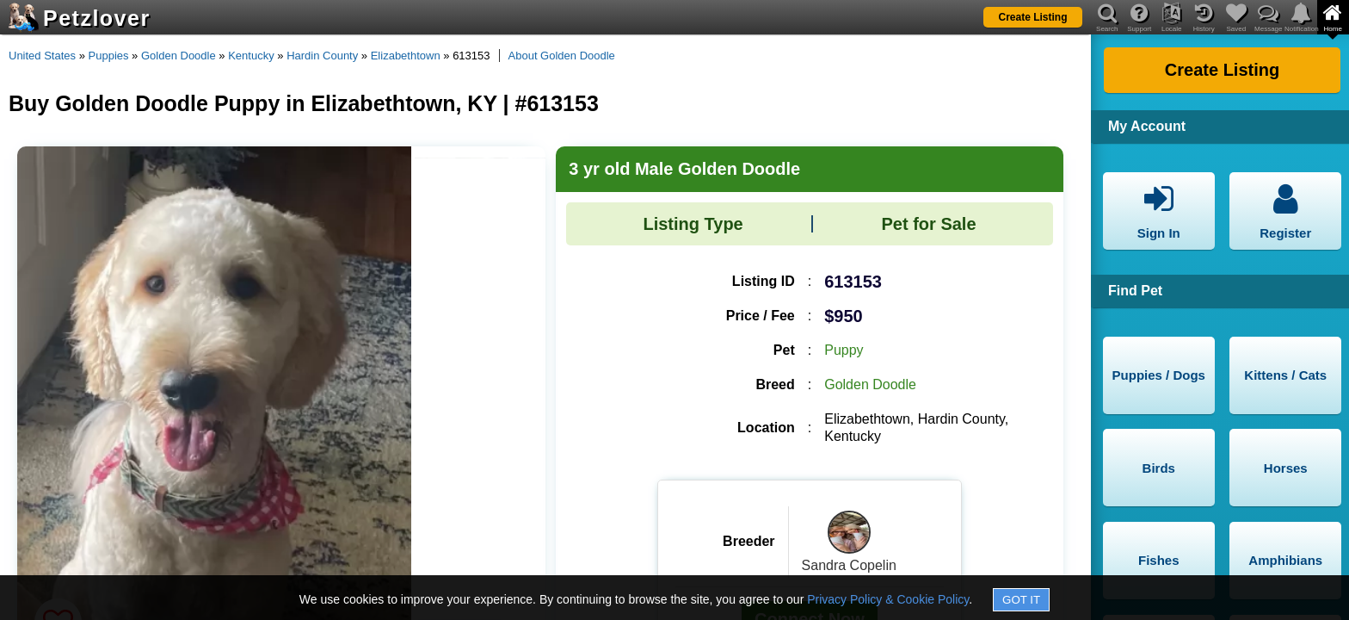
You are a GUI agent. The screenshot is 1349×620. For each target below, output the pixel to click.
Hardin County (322, 55)
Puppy (843, 350)
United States (42, 55)
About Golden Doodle (561, 55)
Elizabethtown (405, 55)
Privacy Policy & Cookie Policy (888, 599)
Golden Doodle (178, 55)
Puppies (109, 55)
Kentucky (251, 55)
